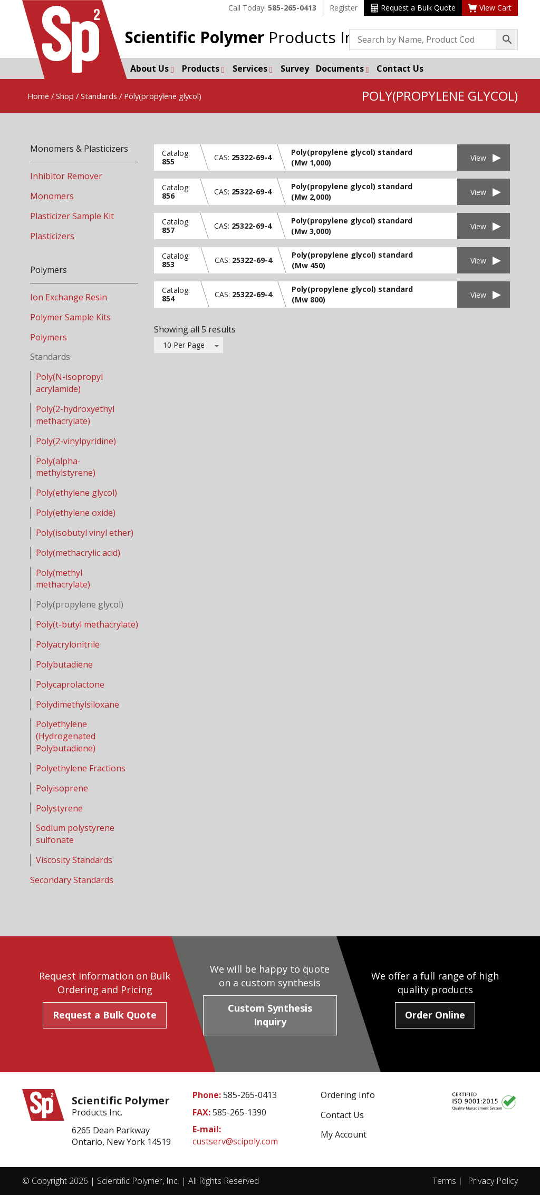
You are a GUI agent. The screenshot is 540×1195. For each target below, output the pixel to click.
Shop (65, 96)
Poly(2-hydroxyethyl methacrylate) (75, 415)
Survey (295, 68)
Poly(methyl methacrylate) (63, 579)
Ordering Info (348, 1095)
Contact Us (400, 68)
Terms (444, 1181)
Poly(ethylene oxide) (75, 512)
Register (344, 8)
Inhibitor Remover (66, 176)
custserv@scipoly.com (235, 1141)
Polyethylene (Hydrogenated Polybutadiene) (65, 736)
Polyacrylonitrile (68, 644)
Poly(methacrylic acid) (78, 553)
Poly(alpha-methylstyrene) (65, 467)
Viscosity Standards (74, 860)
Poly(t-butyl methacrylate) (87, 624)
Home (38, 96)
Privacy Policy (493, 1181)
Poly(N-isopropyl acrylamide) (69, 383)
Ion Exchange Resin (68, 297)
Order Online (435, 1014)
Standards (99, 96)
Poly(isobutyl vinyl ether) (84, 532)
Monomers (52, 196)
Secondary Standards (71, 880)
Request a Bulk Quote (413, 8)
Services (253, 68)
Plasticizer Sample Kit (72, 216)
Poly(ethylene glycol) (76, 492)
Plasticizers (52, 236)
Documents (342, 68)
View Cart (490, 8)
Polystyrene (59, 808)
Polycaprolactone (70, 684)
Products (203, 68)
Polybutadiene (64, 664)
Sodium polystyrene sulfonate (75, 834)
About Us (152, 68)
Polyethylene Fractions (81, 768)
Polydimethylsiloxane (77, 704)
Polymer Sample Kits (70, 317)
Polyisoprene (62, 788)
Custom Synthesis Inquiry (270, 1015)
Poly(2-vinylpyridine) (76, 441)
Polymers (48, 337)
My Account (344, 1134)
